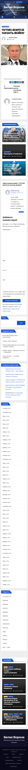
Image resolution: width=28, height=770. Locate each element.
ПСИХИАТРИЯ (13, 766)
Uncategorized (5, 26)
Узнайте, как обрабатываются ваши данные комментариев (11, 309)
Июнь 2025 (6, 424)
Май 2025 (5, 428)
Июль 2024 (6, 467)
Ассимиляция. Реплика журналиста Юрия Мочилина (14, 395)
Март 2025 (6, 436)
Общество (18, 129)
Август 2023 (6, 510)
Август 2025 (6, 416)
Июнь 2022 (6, 565)
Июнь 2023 (6, 518)
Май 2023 (5, 522)
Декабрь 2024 (7, 447)
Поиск (4, 318)
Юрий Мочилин (13, 37)
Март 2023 (6, 530)
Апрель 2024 (6, 479)
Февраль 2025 (7, 439)
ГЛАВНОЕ (19, 760)
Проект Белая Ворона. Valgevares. (13, 763)
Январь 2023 (6, 537)
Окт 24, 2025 (8, 675)
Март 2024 (6, 483)
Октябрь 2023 (7, 502)
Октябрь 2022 (7, 549)
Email (5, 270)
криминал (5, 604)
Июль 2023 (6, 514)
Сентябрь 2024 (7, 459)
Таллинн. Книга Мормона (10, 341)
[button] (25, 17)
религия (5, 635)
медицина (5, 612)
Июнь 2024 (6, 471)
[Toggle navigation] (14, 17)
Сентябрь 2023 (7, 506)
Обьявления (6, 624)
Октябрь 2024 (7, 455)
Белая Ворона (14, 7)
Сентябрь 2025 (7, 412)
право (5, 131)
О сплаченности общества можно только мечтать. (11, 135)
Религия (5, 639)
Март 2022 (6, 577)
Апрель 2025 (6, 432)
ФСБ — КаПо (6, 647)
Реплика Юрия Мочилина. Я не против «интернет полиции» (12, 701)
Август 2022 (6, 557)
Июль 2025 (6, 420)
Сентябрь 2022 (7, 553)
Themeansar (14, 751)
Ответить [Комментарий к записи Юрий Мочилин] (21, 211)
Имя (4, 260)
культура (5, 608)
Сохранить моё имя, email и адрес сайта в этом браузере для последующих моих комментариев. (14, 294)
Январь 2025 (6, 443)
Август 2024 (6, 463)
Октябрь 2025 (7, 408)
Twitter (13, 754)
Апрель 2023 (6, 526)
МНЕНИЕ (13, 129)
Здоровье (5, 600)
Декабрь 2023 (7, 494)
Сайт (4, 280)
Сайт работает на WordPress (9, 749)
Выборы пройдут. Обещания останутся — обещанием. (13, 718)
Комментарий (7, 229)
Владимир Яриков (9, 760)
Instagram (21, 754)
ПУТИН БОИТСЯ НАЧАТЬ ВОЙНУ (13, 31)
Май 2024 (5, 475)
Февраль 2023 (7, 533)
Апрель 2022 (6, 573)
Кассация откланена (13, 154)
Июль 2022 (6, 561)
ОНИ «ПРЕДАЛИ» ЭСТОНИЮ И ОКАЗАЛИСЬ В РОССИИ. (11, 168)
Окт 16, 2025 (8, 706)
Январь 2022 (6, 584)
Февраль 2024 (7, 486)
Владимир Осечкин (16, 757)
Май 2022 (5, 569)
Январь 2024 (6, 490)
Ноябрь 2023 (6, 498)
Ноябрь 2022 (6, 545)
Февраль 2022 (7, 580)
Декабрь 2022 (7, 541)
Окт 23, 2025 (8, 691)
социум (5, 643)
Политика (5, 627)
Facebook (5, 754)
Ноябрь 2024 (6, 451)
